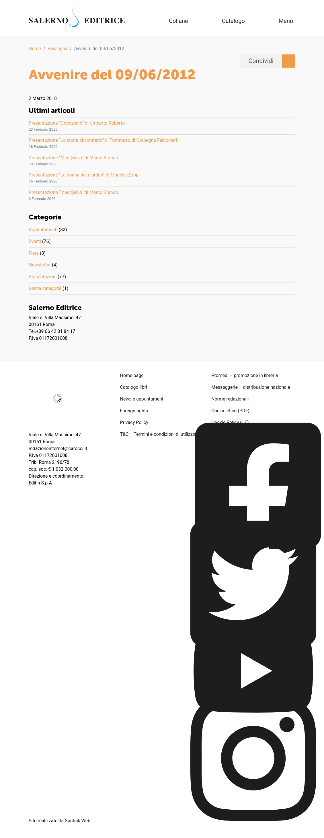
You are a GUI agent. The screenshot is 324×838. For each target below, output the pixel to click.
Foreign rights (134, 410)
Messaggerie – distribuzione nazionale (250, 387)
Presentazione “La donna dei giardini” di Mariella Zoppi (84, 175)
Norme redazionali (230, 399)
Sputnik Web (77, 820)
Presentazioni (42, 276)
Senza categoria (45, 288)
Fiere (34, 253)
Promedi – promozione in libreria (244, 375)
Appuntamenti (43, 229)
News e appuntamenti (142, 399)
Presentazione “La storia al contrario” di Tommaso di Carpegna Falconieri (103, 140)
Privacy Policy (134, 422)
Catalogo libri (133, 387)
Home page (132, 375)
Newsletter (40, 265)
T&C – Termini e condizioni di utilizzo (157, 434)
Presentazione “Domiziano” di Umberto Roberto (77, 123)
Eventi (35, 241)
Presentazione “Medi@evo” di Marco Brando (73, 157)
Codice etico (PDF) (230, 410)
